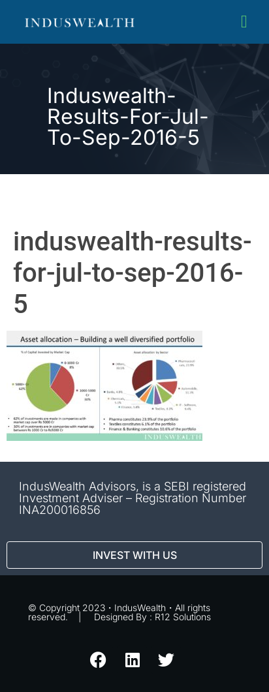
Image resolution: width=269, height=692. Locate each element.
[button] (243, 21)
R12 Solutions (183, 616)
